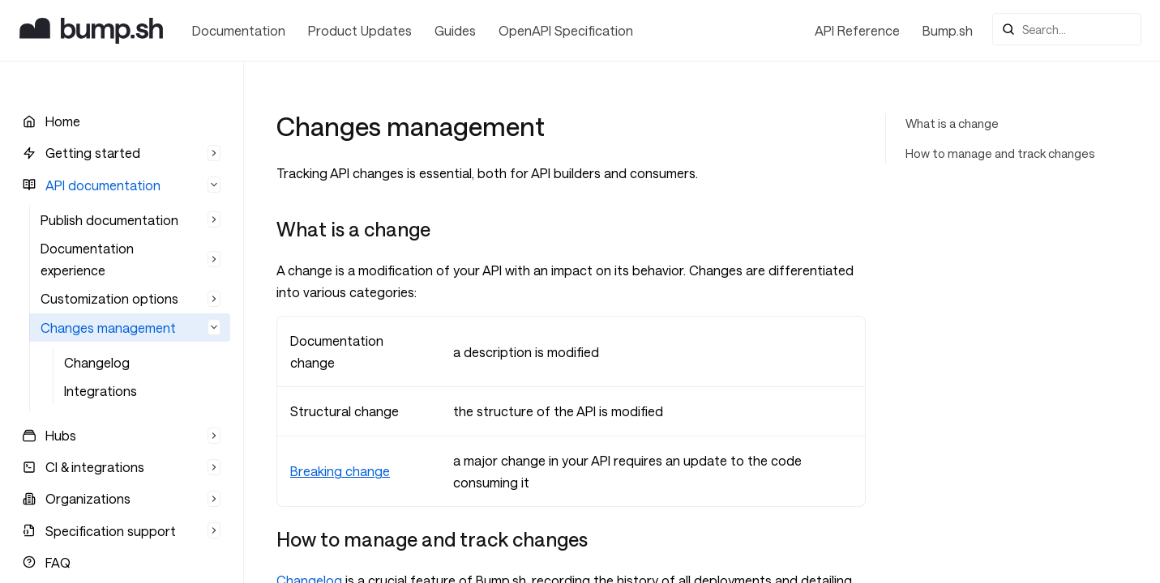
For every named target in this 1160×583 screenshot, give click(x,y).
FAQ (58, 562)
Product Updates (360, 30)
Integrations (100, 390)
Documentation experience (87, 259)
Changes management (108, 327)
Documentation (238, 30)
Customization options (109, 298)
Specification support (110, 530)
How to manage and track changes (1000, 153)
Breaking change (340, 471)
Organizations (88, 498)
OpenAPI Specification (566, 30)
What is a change (952, 123)
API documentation (103, 185)
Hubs (60, 435)
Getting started (92, 152)
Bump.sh (947, 30)
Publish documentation (109, 220)
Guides (455, 30)
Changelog (97, 362)
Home (62, 121)
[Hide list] (214, 153)
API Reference (857, 30)
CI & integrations (94, 466)
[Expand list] (214, 327)
